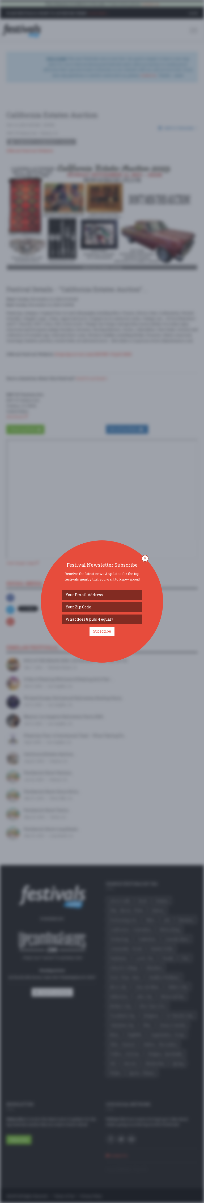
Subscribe (102, 631)
